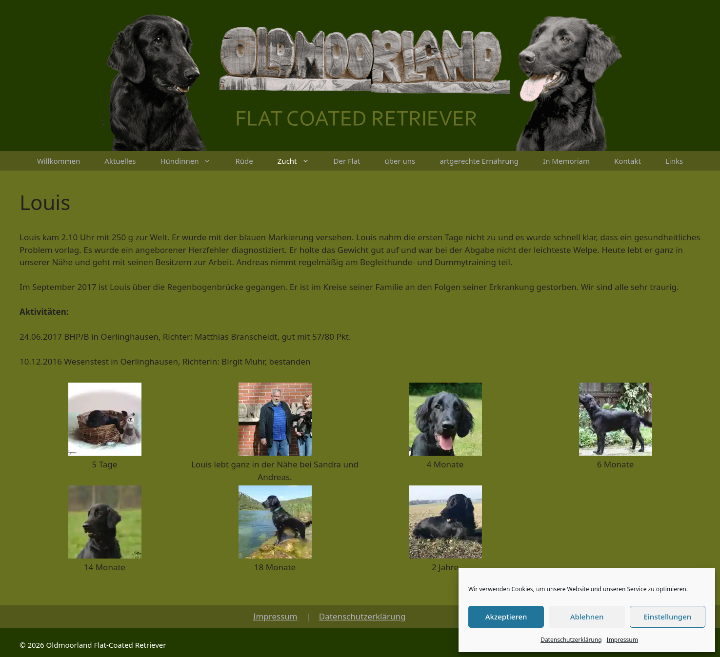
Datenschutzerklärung (570, 640)
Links (674, 161)
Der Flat (347, 161)
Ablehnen (587, 616)
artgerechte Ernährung (479, 161)
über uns (400, 161)
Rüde (244, 161)
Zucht (299, 161)
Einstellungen (667, 616)
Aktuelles (120, 161)
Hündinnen (191, 161)
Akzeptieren (506, 616)
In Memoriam (566, 161)
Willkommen (58, 161)
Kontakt (627, 161)
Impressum (622, 640)
